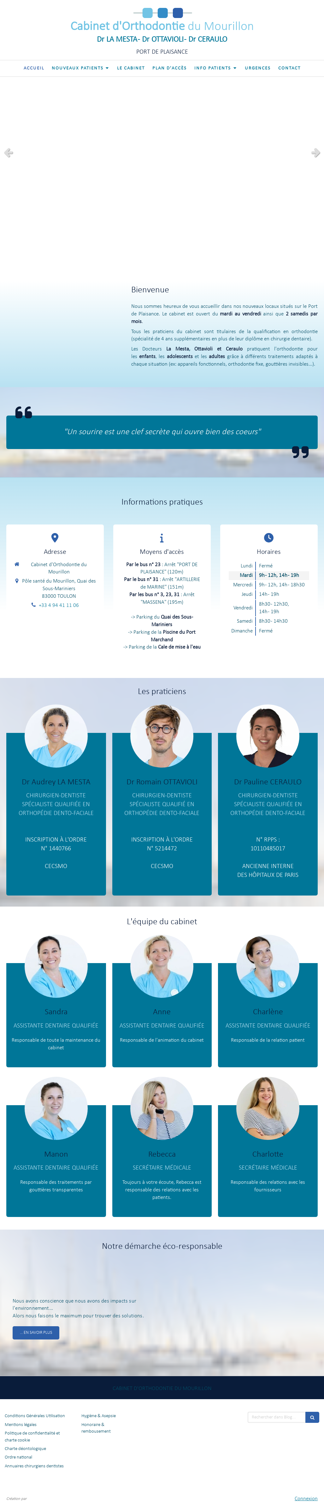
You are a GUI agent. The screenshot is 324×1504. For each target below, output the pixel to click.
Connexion (306, 1498)
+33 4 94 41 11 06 (59, 605)
